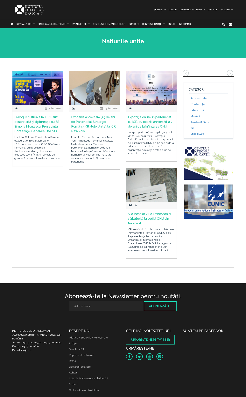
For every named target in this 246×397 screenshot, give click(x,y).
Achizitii (73, 372)
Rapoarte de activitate (81, 355)
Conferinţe (198, 104)
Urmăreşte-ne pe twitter (150, 339)
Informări (185, 24)
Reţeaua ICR (24, 24)
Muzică (195, 116)
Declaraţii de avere (80, 366)
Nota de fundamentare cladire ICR (88, 378)
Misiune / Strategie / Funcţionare (88, 337)
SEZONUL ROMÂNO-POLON (109, 24)
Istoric (72, 360)
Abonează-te (160, 306)
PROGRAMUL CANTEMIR (52, 24)
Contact (212, 10)
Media (199, 10)
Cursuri (172, 10)
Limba (158, 10)
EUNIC (132, 24)
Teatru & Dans (200, 122)
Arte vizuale (199, 98)
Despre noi (185, 10)
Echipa (73, 343)
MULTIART (198, 134)
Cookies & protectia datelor (84, 390)
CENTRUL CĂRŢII (151, 24)
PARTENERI (225, 10)
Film (193, 128)
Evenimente (79, 24)
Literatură (197, 110)
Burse (171, 24)
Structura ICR (76, 349)
